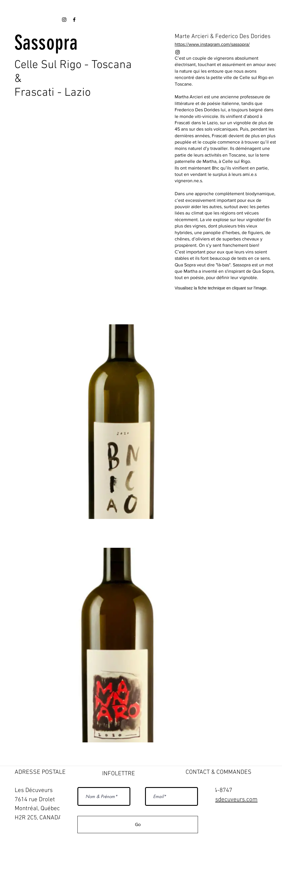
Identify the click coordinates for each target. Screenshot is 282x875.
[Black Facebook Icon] (74, 19)
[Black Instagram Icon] (177, 52)
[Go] (137, 824)
